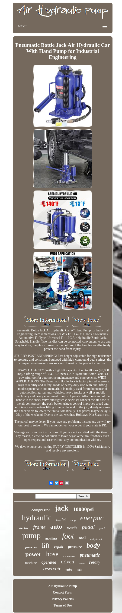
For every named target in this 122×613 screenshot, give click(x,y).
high (79, 569)
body (93, 545)
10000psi (83, 509)
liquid (82, 563)
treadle (72, 528)
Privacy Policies (63, 599)
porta (103, 528)
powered (31, 547)
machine (31, 563)
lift (46, 545)
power (33, 554)
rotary (94, 562)
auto (56, 526)
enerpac (91, 518)
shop (73, 520)
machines (51, 538)
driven (67, 562)
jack (61, 508)
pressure (75, 547)
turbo (68, 569)
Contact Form (62, 592)
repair (58, 547)
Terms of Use (63, 605)
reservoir (52, 568)
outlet (61, 519)
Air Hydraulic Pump (62, 586)
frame (39, 527)
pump (31, 535)
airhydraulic (96, 539)
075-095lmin (69, 556)
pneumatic (90, 555)
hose (52, 554)
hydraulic (36, 517)
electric (24, 528)
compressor (41, 510)
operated (49, 562)
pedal (88, 527)
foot (68, 536)
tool (82, 537)
